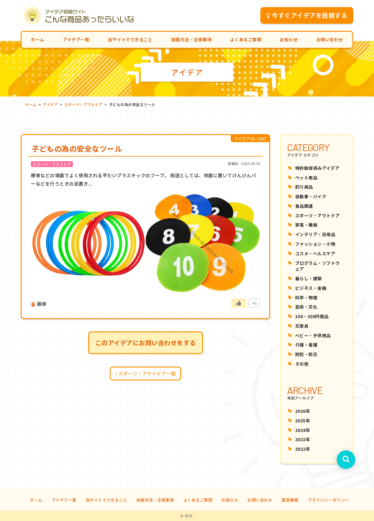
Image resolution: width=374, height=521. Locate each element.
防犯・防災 (306, 354)
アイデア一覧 (76, 39)
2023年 (302, 439)
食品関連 (304, 206)
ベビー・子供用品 (313, 335)
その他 (302, 364)
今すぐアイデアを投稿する (307, 15)
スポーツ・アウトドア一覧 (145, 373)
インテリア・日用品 (315, 234)
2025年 (302, 420)
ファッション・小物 (315, 244)
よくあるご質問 (246, 39)
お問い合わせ (329, 39)
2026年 (302, 411)
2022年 (302, 449)
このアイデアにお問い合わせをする (145, 342)
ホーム (37, 39)
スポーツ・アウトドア (317, 215)
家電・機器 (306, 225)
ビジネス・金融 (311, 288)
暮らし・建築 (308, 278)
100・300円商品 (312, 316)
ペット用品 (306, 177)
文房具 (302, 326)
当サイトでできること (130, 39)
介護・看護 (306, 345)
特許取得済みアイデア (317, 168)
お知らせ (289, 39)
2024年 (302, 430)
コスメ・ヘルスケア (315, 253)
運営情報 (290, 500)
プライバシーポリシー (328, 500)
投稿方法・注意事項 (191, 39)
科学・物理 (306, 297)
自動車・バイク (311, 196)
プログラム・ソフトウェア (317, 266)
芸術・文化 (306, 307)
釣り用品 (304, 187)
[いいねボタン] (238, 303)
